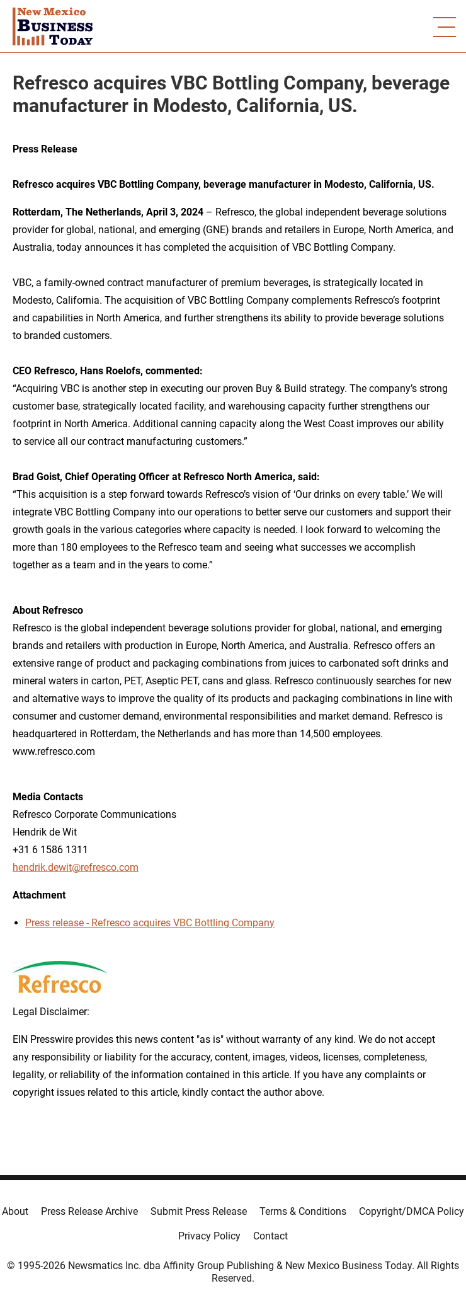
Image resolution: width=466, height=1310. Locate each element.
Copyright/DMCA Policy (411, 1211)
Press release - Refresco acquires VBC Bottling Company (150, 923)
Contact (270, 1236)
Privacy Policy (209, 1236)
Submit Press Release (199, 1211)
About (15, 1211)
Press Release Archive (89, 1211)
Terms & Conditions (302, 1211)
